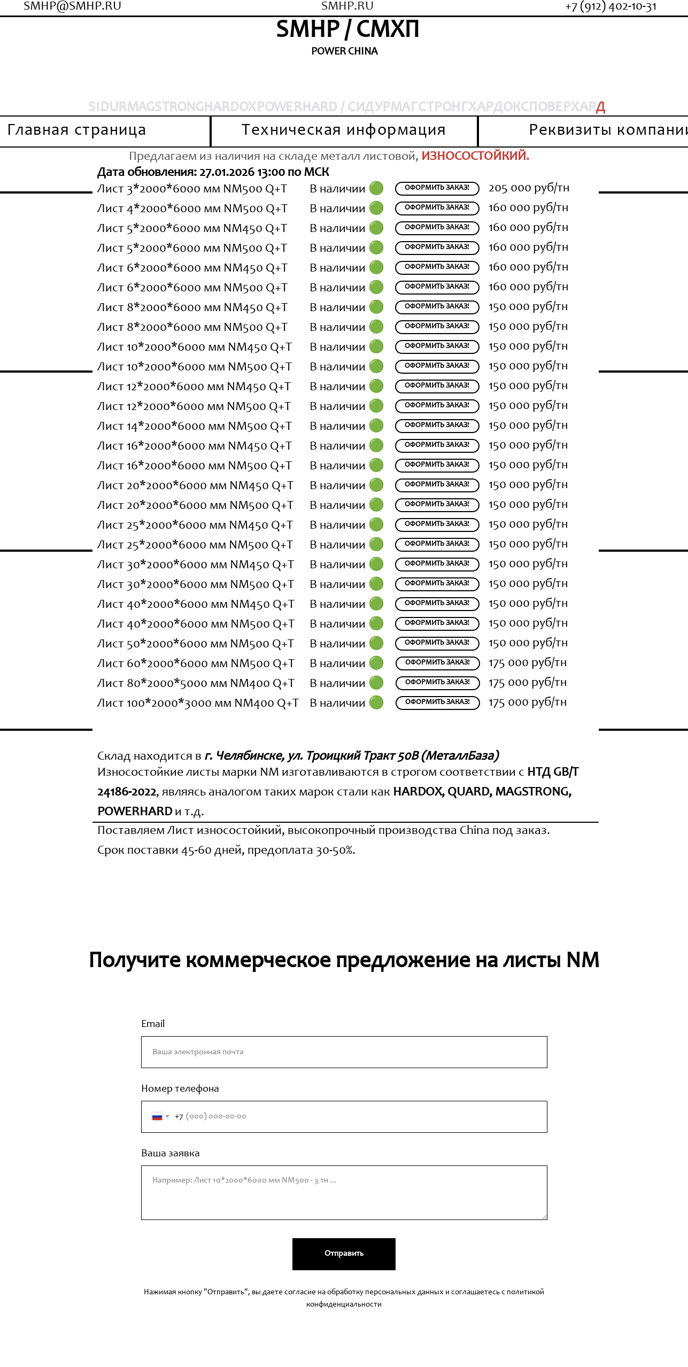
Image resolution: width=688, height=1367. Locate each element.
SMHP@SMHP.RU (72, 7)
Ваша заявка (170, 1154)
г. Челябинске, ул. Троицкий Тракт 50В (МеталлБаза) (351, 757)
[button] (437, 189)
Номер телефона (180, 1089)
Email (153, 1025)
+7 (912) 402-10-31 (610, 7)
